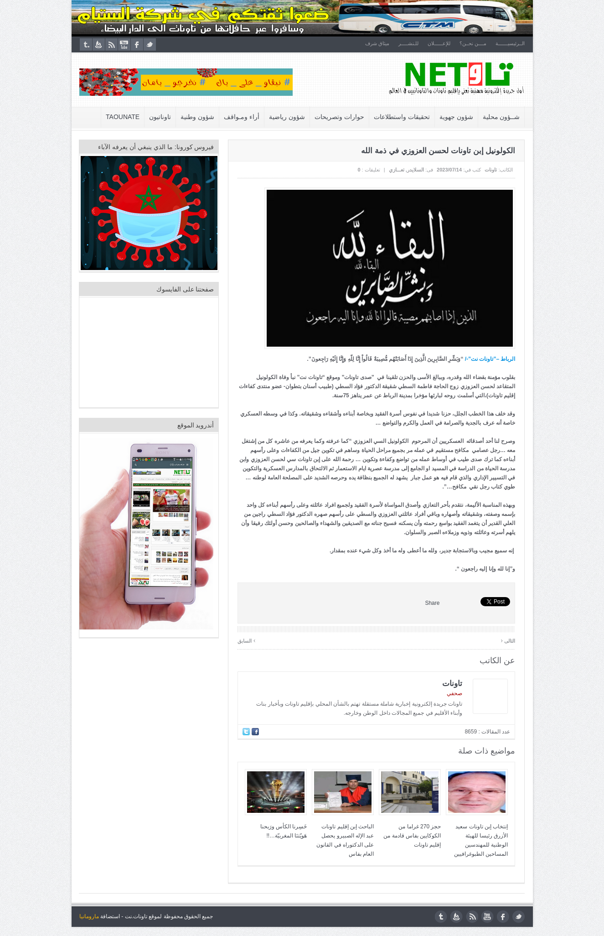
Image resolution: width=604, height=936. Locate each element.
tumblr (86, 44)
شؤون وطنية (197, 116)
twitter (150, 44)
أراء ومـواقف (241, 116)
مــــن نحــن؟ (472, 43)
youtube (124, 44)
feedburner (99, 44)
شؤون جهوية (456, 116)
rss (111, 44)
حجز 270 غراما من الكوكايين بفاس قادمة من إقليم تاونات (412, 835)
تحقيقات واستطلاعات (402, 116)
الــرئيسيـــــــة (510, 43)
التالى (508, 640)
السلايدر (415, 169)
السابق (247, 640)
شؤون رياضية (287, 116)
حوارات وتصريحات (339, 116)
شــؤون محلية (501, 116)
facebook (137, 44)
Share (432, 603)
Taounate (122, 116)
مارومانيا (89, 916)
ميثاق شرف (377, 43)
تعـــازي (396, 169)
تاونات (491, 169)
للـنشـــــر (408, 43)
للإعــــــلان (439, 43)
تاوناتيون (160, 116)
